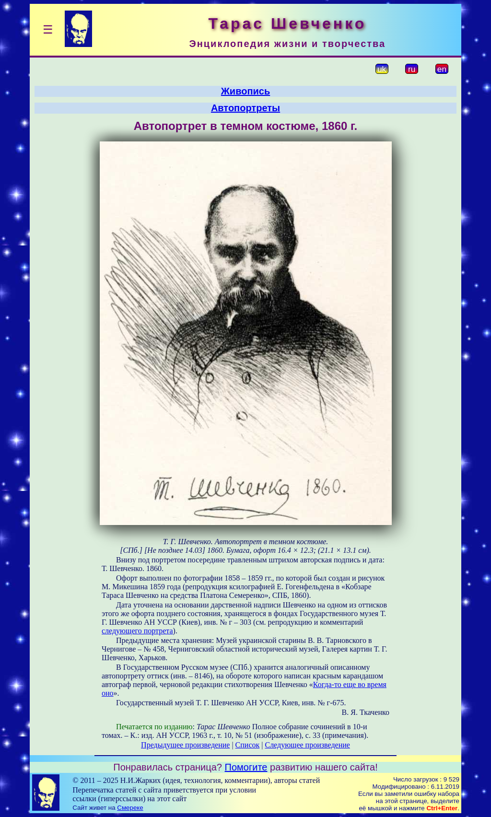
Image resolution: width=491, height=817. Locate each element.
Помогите (246, 767)
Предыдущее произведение (185, 745)
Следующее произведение (307, 745)
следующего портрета (137, 631)
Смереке (130, 807)
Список (247, 745)
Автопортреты (245, 108)
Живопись (245, 91)
